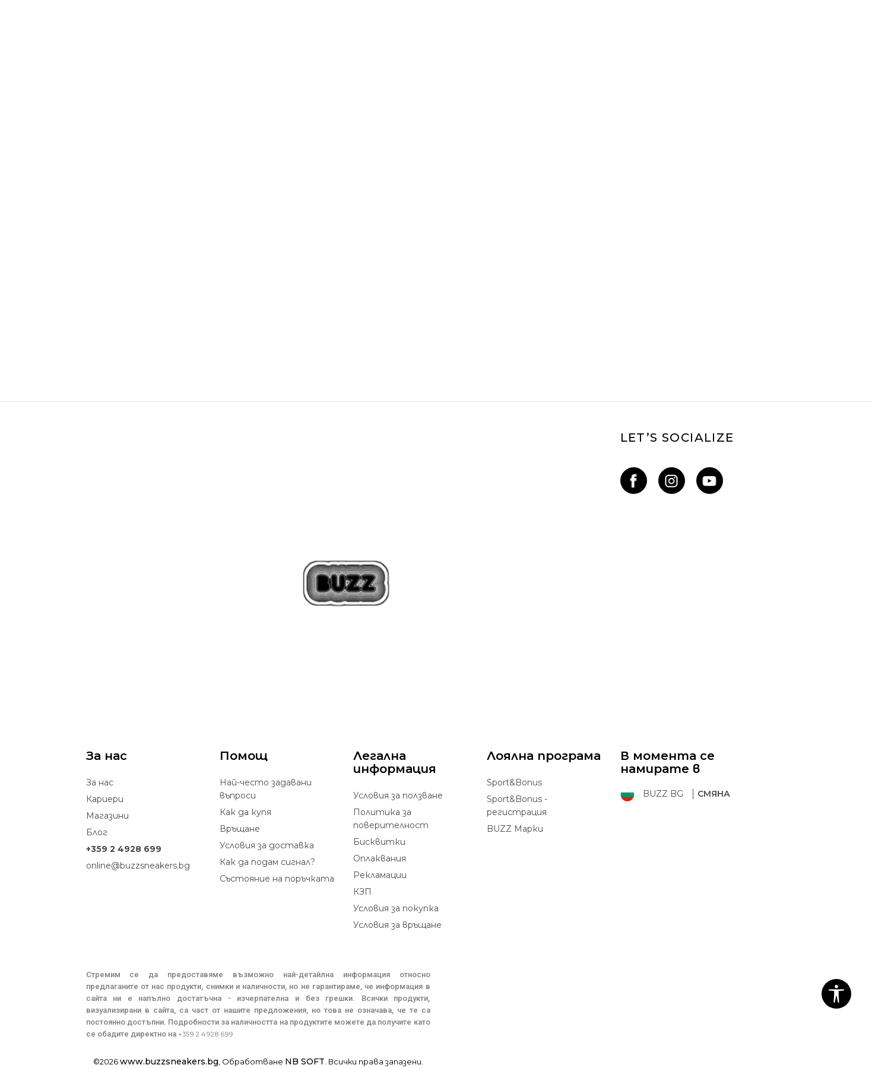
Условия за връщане (397, 925)
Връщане (240, 828)
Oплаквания (379, 858)
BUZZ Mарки (515, 828)
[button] (836, 994)
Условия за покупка (396, 908)
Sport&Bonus (514, 782)
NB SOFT (305, 1061)
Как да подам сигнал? (267, 862)
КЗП (362, 891)
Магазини (107, 815)
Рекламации (380, 875)
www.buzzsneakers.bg (169, 1061)
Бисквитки (379, 841)
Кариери (104, 799)
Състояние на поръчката (277, 878)
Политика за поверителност (391, 819)
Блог (96, 832)
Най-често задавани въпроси (266, 789)
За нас (99, 782)
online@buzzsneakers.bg (138, 865)
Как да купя (245, 812)
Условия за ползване (398, 795)
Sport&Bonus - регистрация (517, 805)
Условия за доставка (267, 845)
